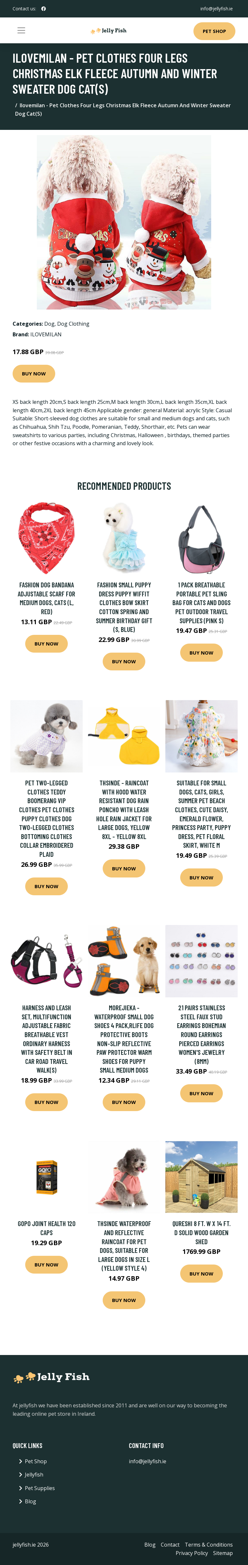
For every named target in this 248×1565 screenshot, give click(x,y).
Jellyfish (34, 1474)
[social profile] (43, 9)
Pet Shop (214, 31)
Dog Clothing (73, 323)
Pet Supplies (40, 1488)
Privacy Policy (192, 1553)
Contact (170, 1544)
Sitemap (223, 1553)
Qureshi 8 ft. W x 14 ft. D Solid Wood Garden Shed (201, 1232)
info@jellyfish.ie (217, 8)
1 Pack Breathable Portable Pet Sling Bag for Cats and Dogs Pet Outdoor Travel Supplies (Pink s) (201, 602)
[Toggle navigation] (21, 30)
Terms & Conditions (209, 1544)
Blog (30, 1501)
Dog (49, 323)
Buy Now (34, 373)
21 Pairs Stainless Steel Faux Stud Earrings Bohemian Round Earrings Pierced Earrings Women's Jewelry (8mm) (201, 1034)
